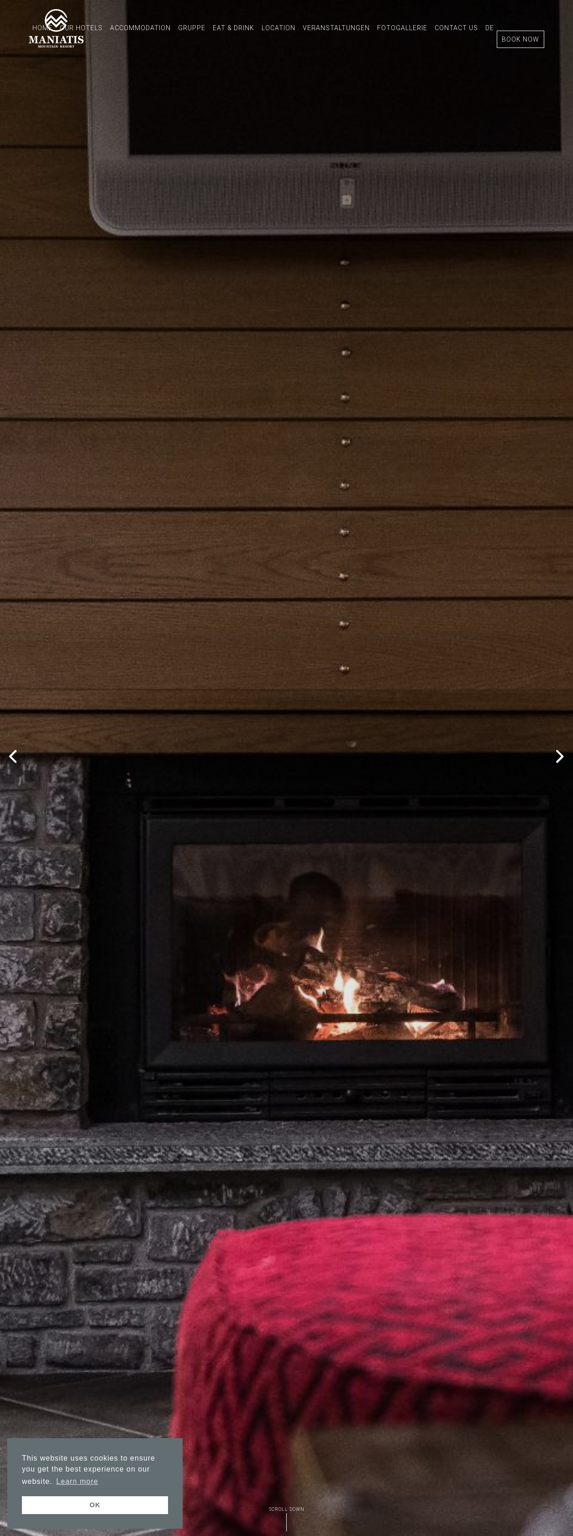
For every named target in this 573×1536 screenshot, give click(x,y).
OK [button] (94, 1505)
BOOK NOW (520, 39)
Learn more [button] (77, 1481)
